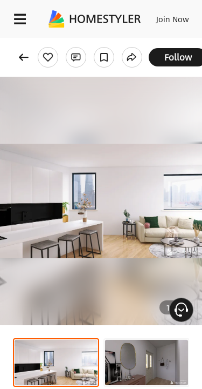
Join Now (172, 19)
